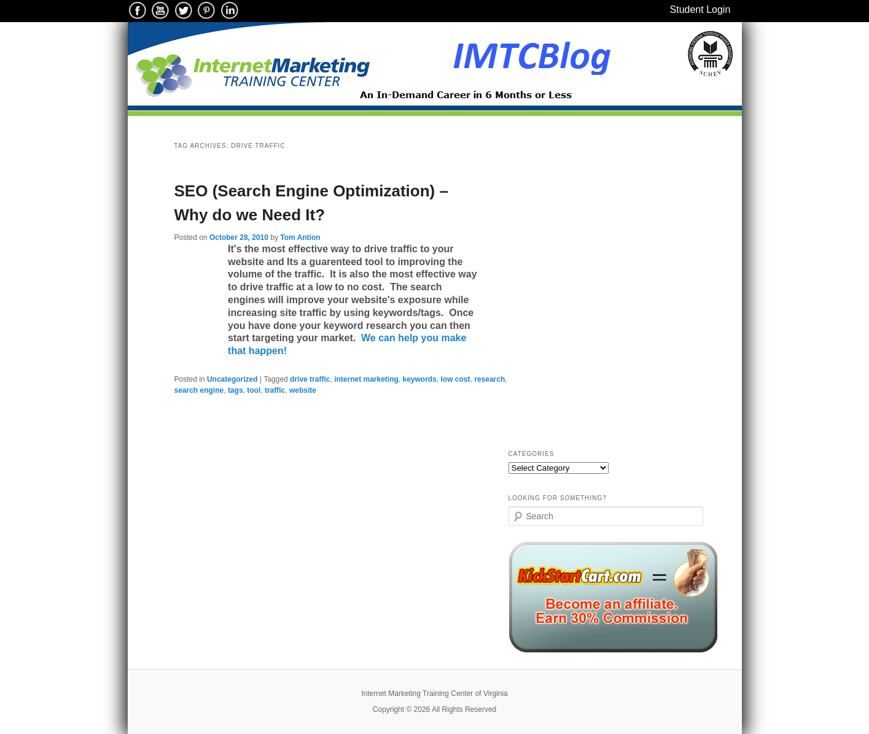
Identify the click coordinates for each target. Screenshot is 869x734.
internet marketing (366, 379)
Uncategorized (232, 379)
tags (235, 390)
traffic (275, 390)
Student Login (700, 9)
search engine (199, 390)
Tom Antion (300, 237)
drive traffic (310, 379)
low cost (455, 379)
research (489, 379)
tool (253, 390)
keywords (420, 379)
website (302, 390)
